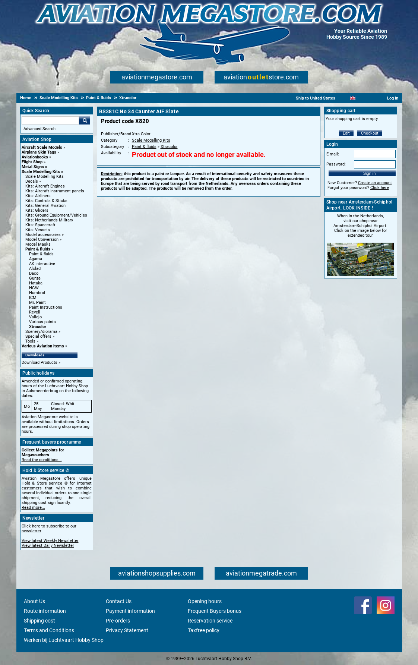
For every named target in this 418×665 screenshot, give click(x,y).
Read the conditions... (42, 459)
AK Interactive (42, 263)
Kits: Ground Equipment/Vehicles (56, 215)
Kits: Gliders (36, 210)
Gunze (35, 278)
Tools (30, 341)
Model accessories (43, 234)
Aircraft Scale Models (42, 147)
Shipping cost (39, 621)
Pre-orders (118, 621)
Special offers (38, 336)
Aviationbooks (35, 157)
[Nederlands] (343, 98)
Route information (45, 611)
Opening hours (205, 601)
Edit (346, 133)
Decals (31, 181)
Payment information (130, 611)
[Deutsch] (371, 98)
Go (84, 120)
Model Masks (38, 244)
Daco (33, 273)
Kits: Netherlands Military (49, 220)
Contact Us (119, 601)
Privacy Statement (127, 630)
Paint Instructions (45, 307)
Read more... (33, 507)
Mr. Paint (37, 302)
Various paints (42, 321)
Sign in (369, 173)
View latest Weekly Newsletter (50, 540)
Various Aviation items (43, 346)
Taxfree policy (203, 630)
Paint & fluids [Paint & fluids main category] (41, 254)
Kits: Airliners (38, 195)
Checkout (370, 133)
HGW (34, 288)
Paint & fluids (37, 249)
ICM (33, 297)
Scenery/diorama (41, 331)
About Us (34, 601)
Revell (34, 312)
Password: (336, 164)
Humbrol (37, 292)
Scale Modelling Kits (41, 171)
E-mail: (332, 154)
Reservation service (210, 621)
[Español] (362, 98)
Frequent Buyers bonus (214, 611)
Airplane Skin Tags (39, 152)
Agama (35, 258)
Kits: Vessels (37, 229)
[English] (353, 98)
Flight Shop (32, 162)
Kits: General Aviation (45, 205)
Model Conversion (41, 239)
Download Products (39, 362)
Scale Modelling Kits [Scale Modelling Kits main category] (44, 176)
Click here (379, 187)
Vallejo (35, 317)
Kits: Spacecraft (40, 225)
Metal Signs (33, 166)
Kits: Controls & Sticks (46, 200)
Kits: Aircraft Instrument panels (54, 191)
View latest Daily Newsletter (48, 545)
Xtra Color (141, 134)
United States (322, 98)
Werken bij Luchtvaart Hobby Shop (64, 640)
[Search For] (50, 120)
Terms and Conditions (49, 630)
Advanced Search (39, 128)
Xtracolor (37, 326)
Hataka (35, 283)
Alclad (35, 268)
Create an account (375, 182)
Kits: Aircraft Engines (45, 186)
